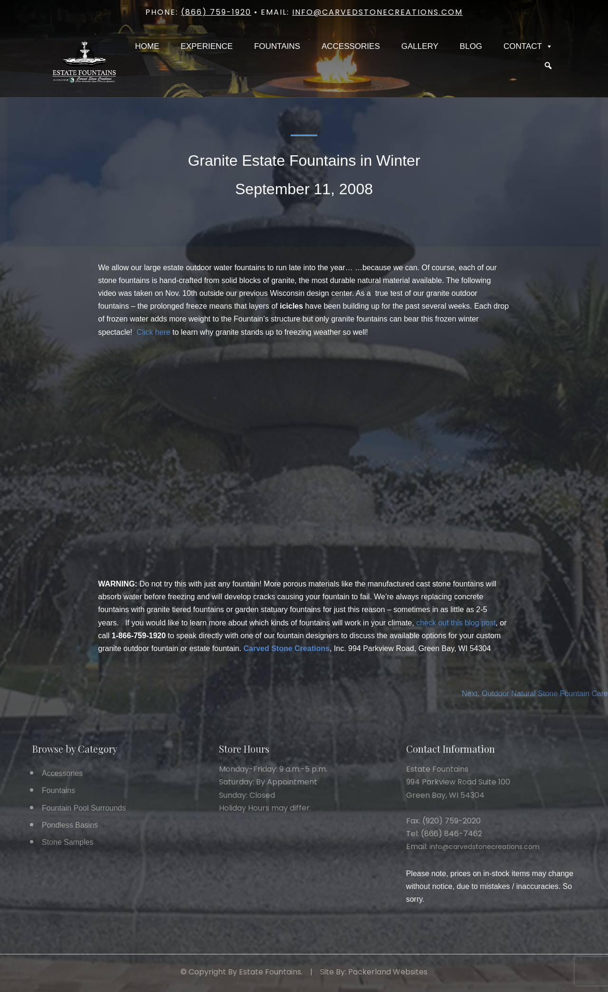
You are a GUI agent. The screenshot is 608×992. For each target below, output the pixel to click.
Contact (528, 46)
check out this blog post (455, 623)
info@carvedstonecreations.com (377, 12)
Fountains (277, 46)
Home (147, 46)
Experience (206, 46)
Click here (153, 332)
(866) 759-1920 (216, 12)
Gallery (419, 46)
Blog (471, 46)
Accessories (351, 46)
